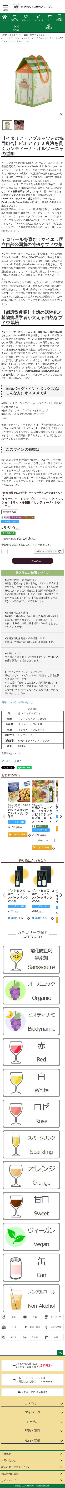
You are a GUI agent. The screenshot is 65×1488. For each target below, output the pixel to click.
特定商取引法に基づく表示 (15, 1467)
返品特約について (11, 753)
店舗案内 (59, 17)
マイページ (38, 17)
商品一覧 (14, 17)
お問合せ (16, 27)
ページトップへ (60, 1353)
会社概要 (6, 1453)
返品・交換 (32, 1440)
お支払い (32, 1422)
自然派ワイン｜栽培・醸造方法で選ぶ (27, 35)
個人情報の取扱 (9, 1473)
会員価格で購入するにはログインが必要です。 (26, 544)
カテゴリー (32, 1403)
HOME (4, 35)
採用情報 (48, 26)
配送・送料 (32, 1430)
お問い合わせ (8, 1460)
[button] (4, 816)
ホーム (4, 17)
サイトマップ (8, 1480)
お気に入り (26, 17)
